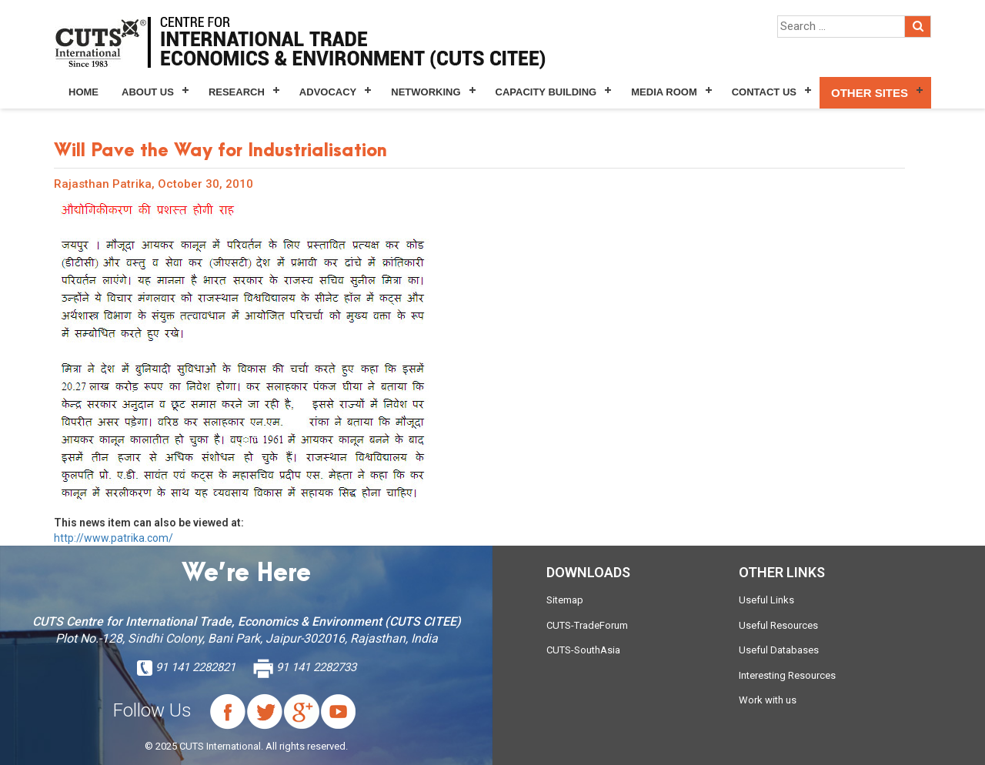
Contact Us (764, 92)
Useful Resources (778, 625)
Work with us (767, 700)
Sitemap (564, 600)
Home (83, 92)
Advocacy (327, 92)
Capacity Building (546, 92)
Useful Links (766, 600)
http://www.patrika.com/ (113, 538)
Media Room (663, 92)
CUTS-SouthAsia (583, 650)
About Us (148, 92)
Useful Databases (779, 650)
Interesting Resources (787, 675)
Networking (425, 92)
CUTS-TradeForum (587, 625)
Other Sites (869, 92)
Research (237, 92)
